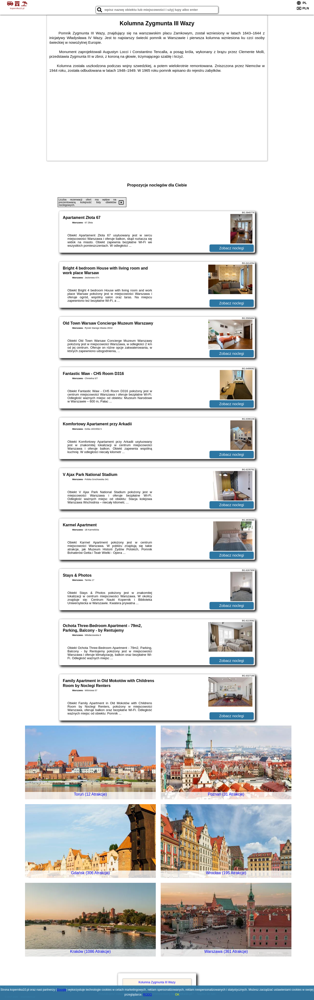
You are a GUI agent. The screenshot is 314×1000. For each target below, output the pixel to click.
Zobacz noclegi (231, 248)
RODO (147, 994)
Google (61, 989)
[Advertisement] (157, 119)
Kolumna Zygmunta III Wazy (157, 982)
